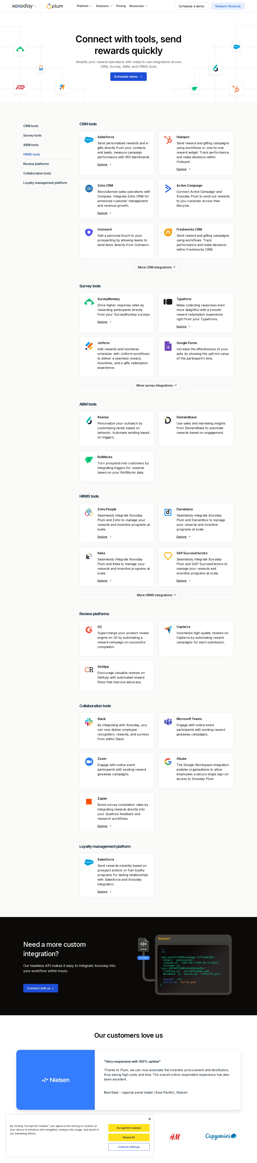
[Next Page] (156, 267)
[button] (24, 6)
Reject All (129, 1137)
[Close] (149, 1119)
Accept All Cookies (129, 1127)
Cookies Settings (129, 1146)
